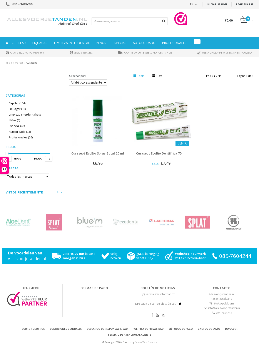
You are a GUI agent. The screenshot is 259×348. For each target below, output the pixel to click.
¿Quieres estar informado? (158, 294)
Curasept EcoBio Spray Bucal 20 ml (97, 153)
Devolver (231, 328)
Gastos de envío (209, 328)
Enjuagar (39, 43)
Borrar (60, 192)
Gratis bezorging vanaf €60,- (25, 52)
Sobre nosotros (33, 328)
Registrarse (245, 4)
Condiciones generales (66, 328)
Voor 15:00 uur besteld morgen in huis (145, 52)
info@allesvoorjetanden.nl (224, 308)
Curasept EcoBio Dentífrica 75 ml (161, 153)
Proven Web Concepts (146, 342)
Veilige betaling (81, 52)
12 (208, 76)
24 (214, 76)
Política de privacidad (148, 328)
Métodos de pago (181, 328)
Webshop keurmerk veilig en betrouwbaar (225, 52)
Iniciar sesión (217, 4)
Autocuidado (144, 43)
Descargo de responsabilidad (107, 328)
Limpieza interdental (72, 43)
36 (220, 76)
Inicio (9, 62)
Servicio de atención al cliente (129, 334)
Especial (119, 43)
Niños (101, 43)
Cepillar (19, 43)
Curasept (31, 62)
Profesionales (174, 43)
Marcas (19, 62)
